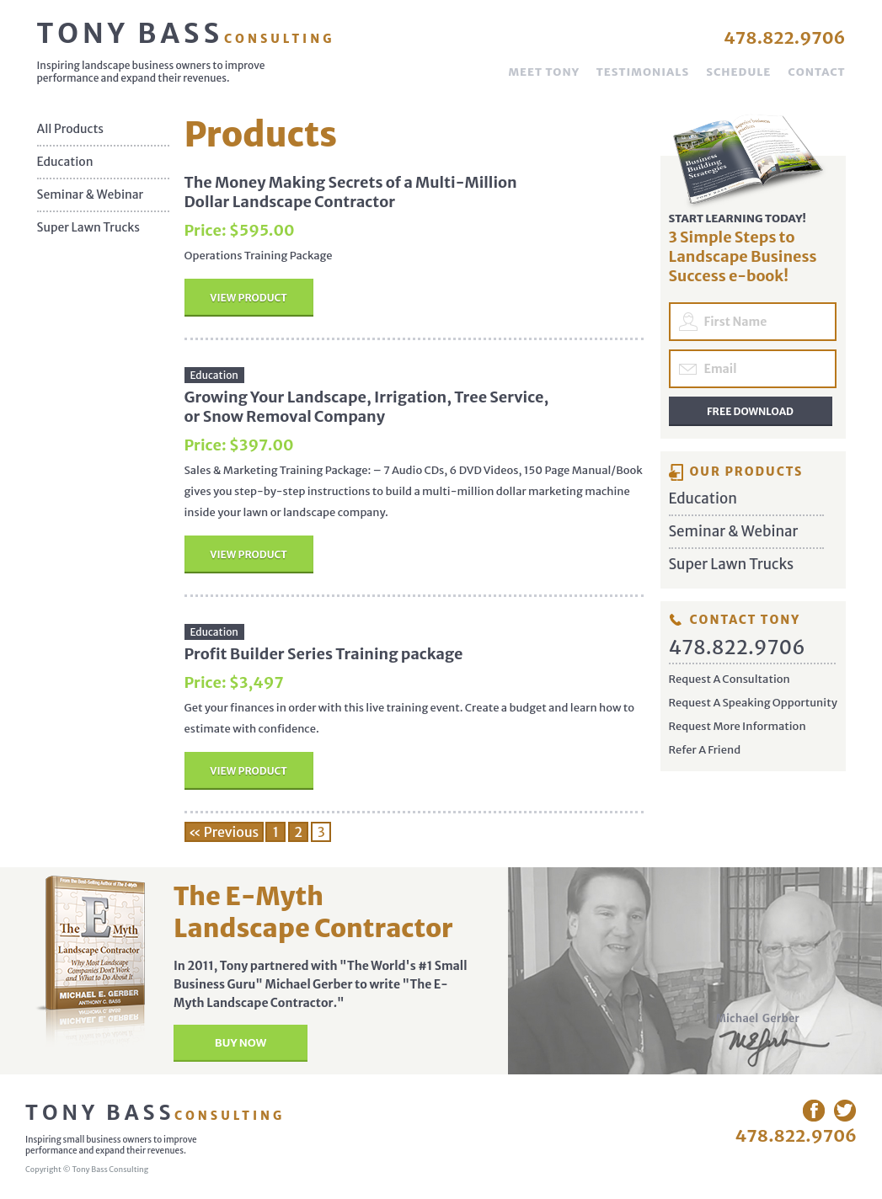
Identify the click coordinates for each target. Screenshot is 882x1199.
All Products (70, 129)
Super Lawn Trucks (88, 228)
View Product (248, 297)
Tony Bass (186, 34)
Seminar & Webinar (90, 195)
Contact (816, 72)
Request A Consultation (729, 679)
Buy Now (240, 1043)
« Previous (224, 831)
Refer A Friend (705, 750)
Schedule (738, 72)
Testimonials (642, 72)
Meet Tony (543, 72)
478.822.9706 (785, 37)
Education (65, 162)
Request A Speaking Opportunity (753, 702)
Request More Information (737, 726)
